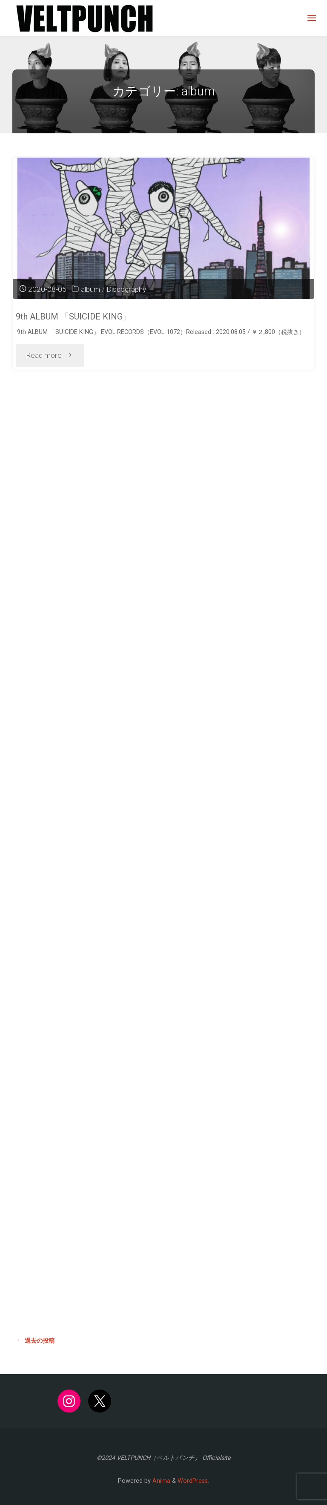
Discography (126, 289)
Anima (160, 1481)
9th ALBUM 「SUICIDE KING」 (73, 316)
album (90, 289)
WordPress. (193, 1481)
